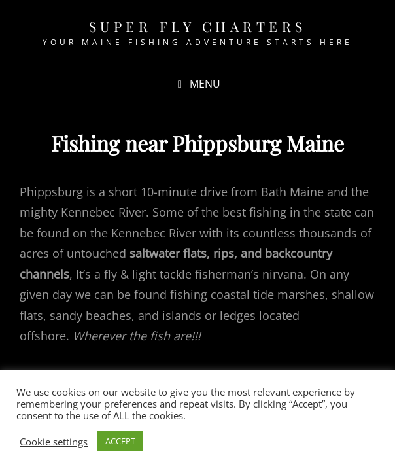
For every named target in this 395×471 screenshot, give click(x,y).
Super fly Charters (198, 26)
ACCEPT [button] (120, 441)
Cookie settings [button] (54, 441)
